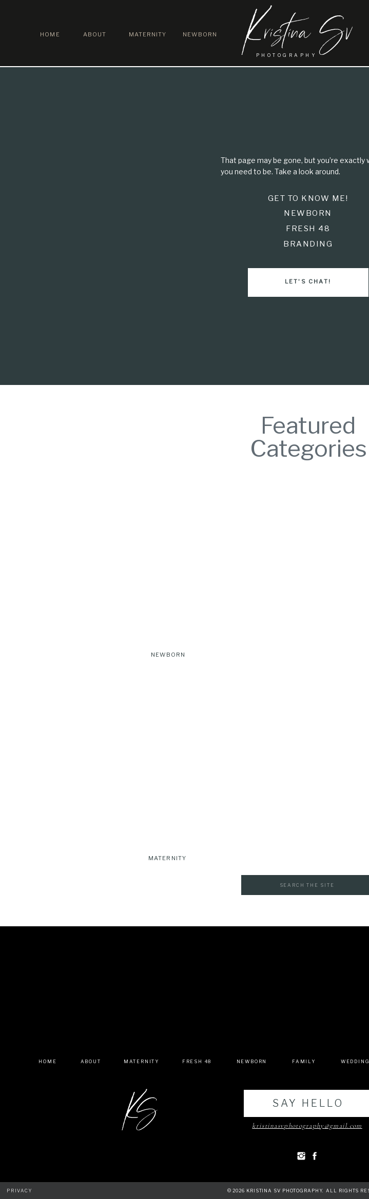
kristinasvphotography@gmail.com (307, 1126)
